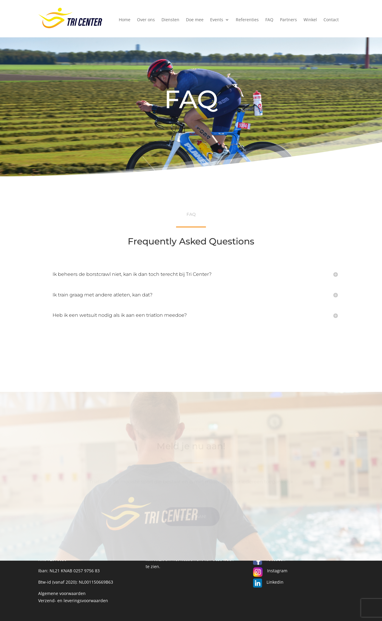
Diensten (170, 20)
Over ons (146, 20)
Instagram (277, 570)
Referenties (247, 20)
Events (216, 20)
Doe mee (195, 20)
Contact (331, 20)
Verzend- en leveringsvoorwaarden (73, 600)
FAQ (269, 20)
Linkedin (275, 582)
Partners (288, 20)
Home (124, 20)
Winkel (310, 20)
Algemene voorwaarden (62, 593)
